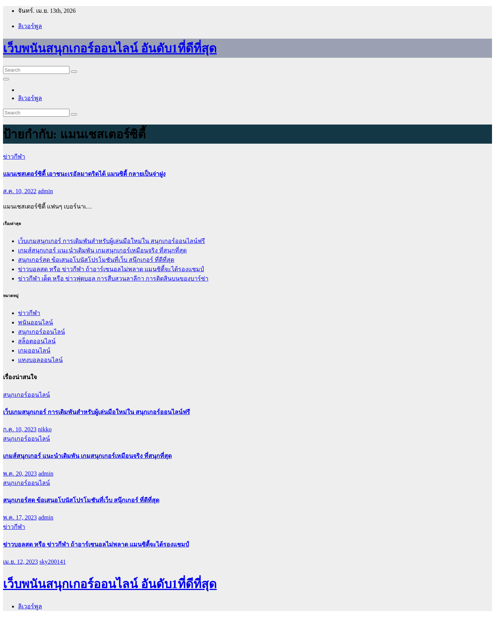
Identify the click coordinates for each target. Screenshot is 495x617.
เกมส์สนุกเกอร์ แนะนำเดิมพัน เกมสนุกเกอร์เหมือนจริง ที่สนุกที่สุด (102, 250)
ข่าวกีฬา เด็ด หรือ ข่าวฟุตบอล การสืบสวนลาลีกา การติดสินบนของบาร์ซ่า (113, 278)
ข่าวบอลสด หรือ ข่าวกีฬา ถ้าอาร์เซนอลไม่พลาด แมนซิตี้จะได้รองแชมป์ (111, 269)
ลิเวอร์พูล (30, 26)
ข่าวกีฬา (14, 156)
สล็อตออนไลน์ (37, 341)
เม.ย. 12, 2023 (20, 561)
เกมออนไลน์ (34, 350)
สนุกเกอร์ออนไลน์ (41, 332)
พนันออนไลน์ (35, 322)
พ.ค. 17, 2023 (20, 517)
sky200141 (52, 561)
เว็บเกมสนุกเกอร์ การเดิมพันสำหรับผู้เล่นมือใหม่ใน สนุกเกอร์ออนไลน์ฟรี (111, 241)
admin (45, 191)
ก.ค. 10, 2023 (19, 429)
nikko (44, 429)
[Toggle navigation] (6, 79)
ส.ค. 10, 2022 (19, 191)
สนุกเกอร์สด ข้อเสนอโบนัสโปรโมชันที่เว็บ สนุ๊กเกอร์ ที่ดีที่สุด (96, 260)
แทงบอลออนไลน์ (40, 360)
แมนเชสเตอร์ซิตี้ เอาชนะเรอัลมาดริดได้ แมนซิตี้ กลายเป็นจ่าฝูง (84, 174)
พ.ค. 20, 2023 (20, 473)
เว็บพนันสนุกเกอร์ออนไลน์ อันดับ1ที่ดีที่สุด (110, 48)
